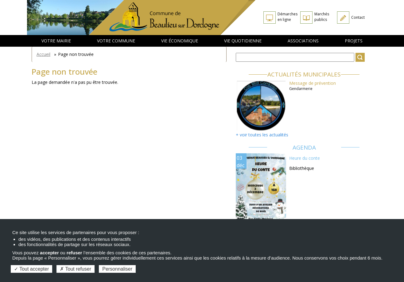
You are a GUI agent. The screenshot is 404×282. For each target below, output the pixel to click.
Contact (358, 17)
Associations (303, 41)
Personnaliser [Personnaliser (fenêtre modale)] (117, 269)
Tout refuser (75, 269)
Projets (354, 41)
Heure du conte (304, 158)
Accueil (43, 54)
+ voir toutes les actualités (262, 135)
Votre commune (116, 41)
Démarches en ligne (287, 16)
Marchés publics (321, 16)
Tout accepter (31, 269)
